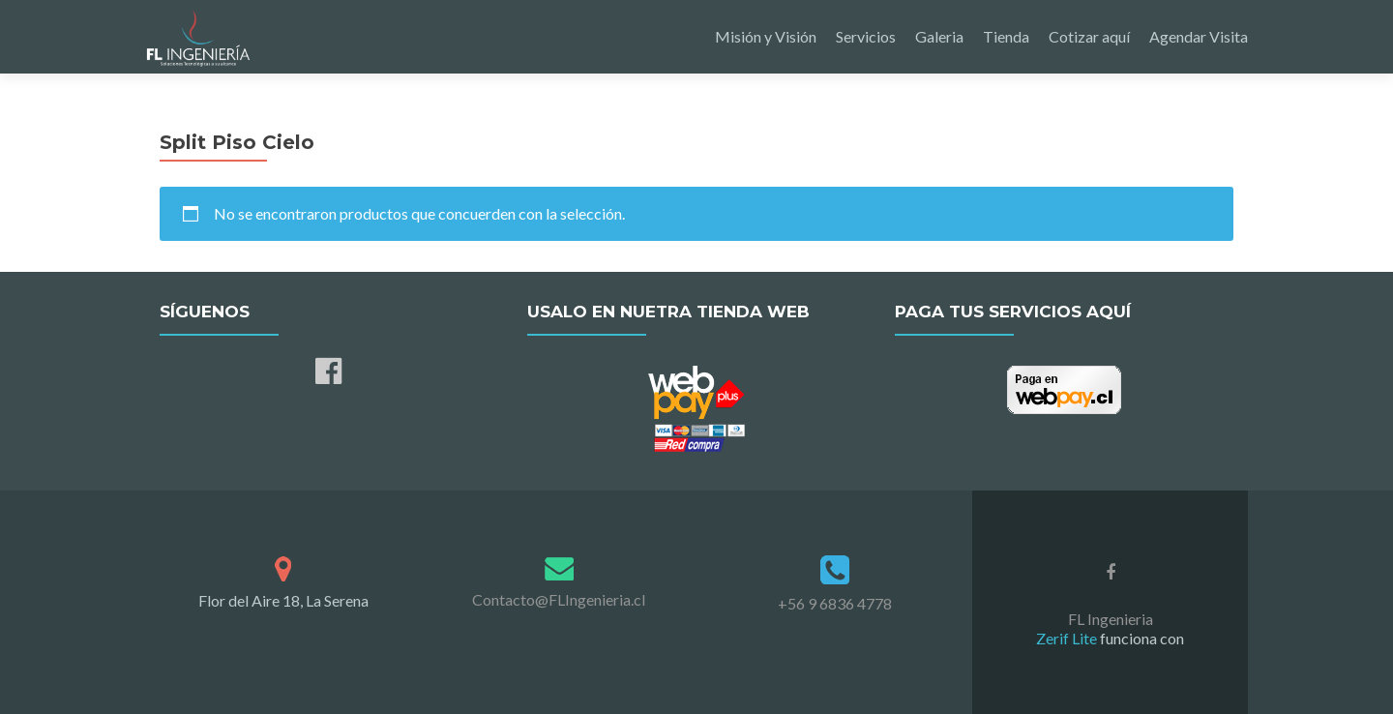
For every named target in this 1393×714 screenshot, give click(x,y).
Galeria (939, 36)
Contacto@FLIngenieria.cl (558, 599)
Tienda (1006, 36)
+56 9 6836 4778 (835, 603)
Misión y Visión (765, 36)
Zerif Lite (1068, 638)
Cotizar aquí (1089, 36)
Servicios (866, 36)
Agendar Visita (1198, 36)
